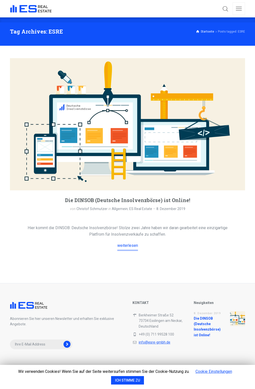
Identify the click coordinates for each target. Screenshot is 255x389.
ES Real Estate (140, 209)
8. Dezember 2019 (170, 209)
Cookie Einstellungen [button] (213, 371)
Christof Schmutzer (92, 209)
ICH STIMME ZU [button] (127, 380)
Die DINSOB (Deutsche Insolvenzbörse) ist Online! (127, 200)
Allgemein (120, 209)
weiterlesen (127, 245)
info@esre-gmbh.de (154, 342)
